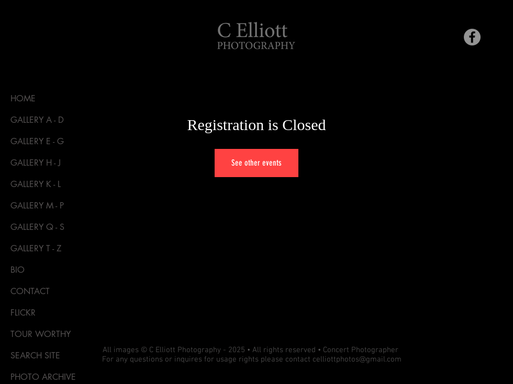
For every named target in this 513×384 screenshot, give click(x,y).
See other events (256, 163)
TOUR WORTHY (40, 334)
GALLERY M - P (37, 205)
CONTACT (30, 291)
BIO (17, 269)
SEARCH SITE (35, 355)
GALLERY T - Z (35, 248)
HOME (23, 98)
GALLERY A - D (37, 119)
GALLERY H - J (35, 162)
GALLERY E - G (37, 141)
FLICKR (23, 312)
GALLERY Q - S (37, 227)
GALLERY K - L (35, 184)
